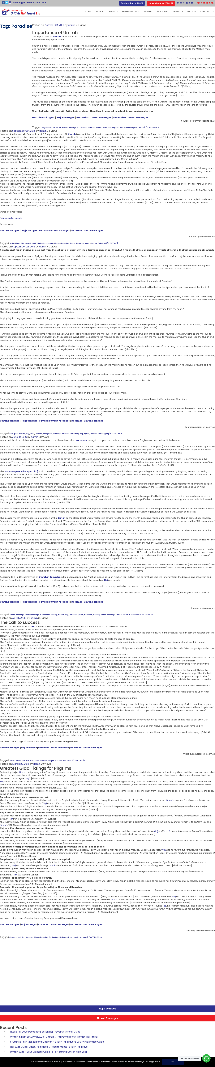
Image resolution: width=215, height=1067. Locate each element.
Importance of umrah (85, 127)
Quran (86, 434)
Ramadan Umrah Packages (53, 747)
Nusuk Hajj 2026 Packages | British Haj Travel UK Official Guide (45, 1031)
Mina (32, 434)
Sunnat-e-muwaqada (128, 127)
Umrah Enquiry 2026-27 (161, 3)
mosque (50, 243)
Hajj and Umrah (48, 127)
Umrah (111, 11)
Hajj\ (67, 615)
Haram (58, 127)
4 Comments (151, 127)
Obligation (47, 434)
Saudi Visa (162, 11)
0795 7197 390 (185, 3)
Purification (54, 937)
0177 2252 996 (205, 3)
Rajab (72, 243)
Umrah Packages (9, 747)
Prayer (51, 761)
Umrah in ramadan (130, 615)
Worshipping (103, 434)
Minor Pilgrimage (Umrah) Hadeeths (30, 243)
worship (82, 937)
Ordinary (57, 434)
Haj (106, 580)
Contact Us (207, 11)
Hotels (176, 11)
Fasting (54, 615)
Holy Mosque (27, 937)
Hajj (98, 11)
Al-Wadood (20, 761)
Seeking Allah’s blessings (104, 615)
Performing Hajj (76, 434)
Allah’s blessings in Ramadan (37, 615)
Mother (57, 243)
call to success (32, 761)
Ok (173, 1062)
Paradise (107, 127)
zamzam (66, 761)
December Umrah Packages (86, 747)
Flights (148, 11)
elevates (12, 937)
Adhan (12, 761)
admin (71, 25)
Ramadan (88, 615)
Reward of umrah (83, 243)
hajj (27, 434)
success (58, 761)
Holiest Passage (69, 127)
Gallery (191, 11)
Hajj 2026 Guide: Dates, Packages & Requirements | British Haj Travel (49, 1047)
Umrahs (170, 800)
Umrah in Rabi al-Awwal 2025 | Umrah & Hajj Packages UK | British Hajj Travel (54, 1036)
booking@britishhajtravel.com (30, 2)
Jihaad (36, 937)
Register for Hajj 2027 (132, 3)
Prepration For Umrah (11, 218)
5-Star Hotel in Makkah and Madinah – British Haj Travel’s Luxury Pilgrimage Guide (57, 1041)
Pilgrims (115, 127)
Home (88, 11)
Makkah (99, 127)
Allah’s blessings (16, 615)
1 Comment (115, 433)
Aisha (11, 243)
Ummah (94, 434)
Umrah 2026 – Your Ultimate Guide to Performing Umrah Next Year (48, 1052)
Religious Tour (66, 937)
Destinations (129, 11)
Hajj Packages (29, 747)
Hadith (61, 615)
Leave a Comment (107, 243)
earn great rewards (17, 434)
